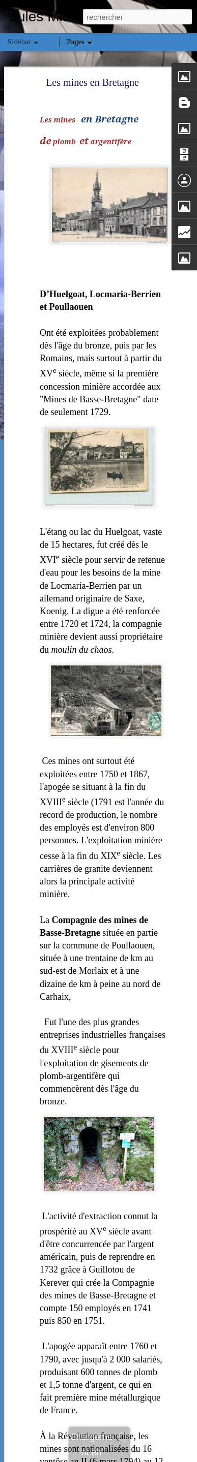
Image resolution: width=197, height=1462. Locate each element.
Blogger (135, 1456)
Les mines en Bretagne (92, 60)
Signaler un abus (169, 1456)
